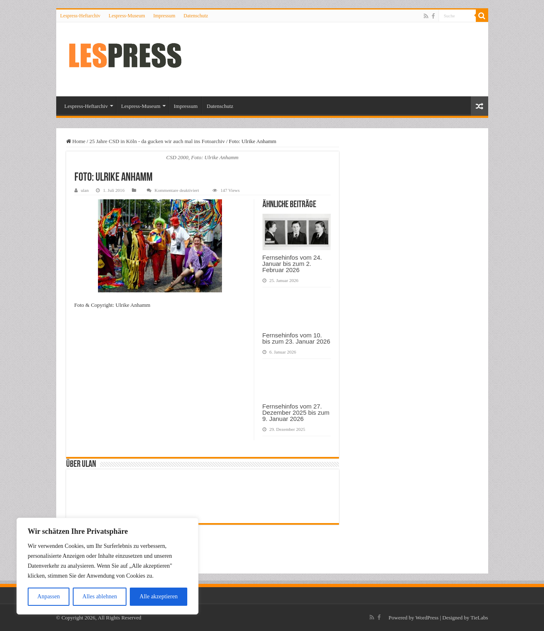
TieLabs (479, 617)
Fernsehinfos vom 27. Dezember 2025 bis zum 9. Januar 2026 (296, 412)
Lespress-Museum (127, 16)
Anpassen (48, 596)
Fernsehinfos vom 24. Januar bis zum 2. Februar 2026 (292, 263)
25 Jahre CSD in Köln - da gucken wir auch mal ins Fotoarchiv (157, 141)
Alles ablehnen (99, 596)
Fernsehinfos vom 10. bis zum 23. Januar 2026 (296, 338)
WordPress (427, 617)
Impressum (164, 16)
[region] (107, 566)
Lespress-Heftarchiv (80, 16)
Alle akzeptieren (159, 596)
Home (76, 141)
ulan (85, 190)
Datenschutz (196, 16)
